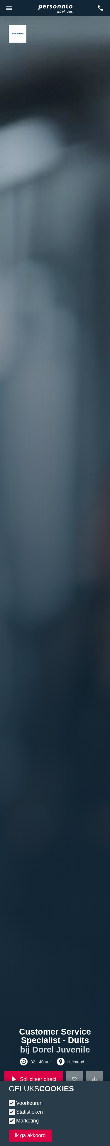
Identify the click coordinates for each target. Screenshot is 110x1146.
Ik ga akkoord (30, 1135)
